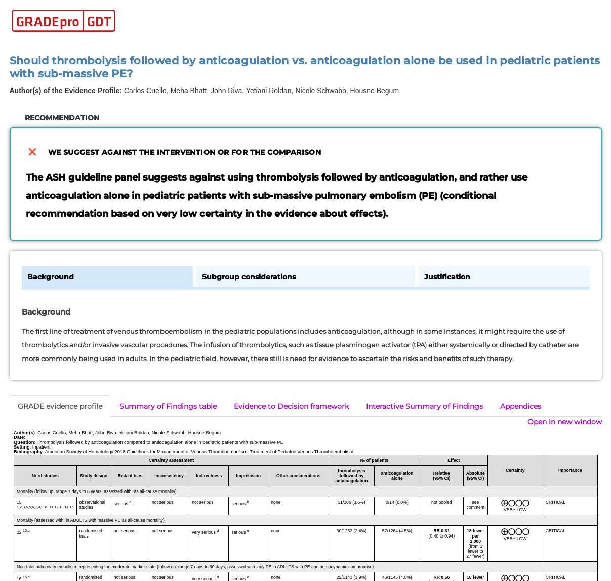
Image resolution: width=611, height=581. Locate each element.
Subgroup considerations (249, 276)
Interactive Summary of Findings (424, 406)
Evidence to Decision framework (291, 406)
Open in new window (564, 421)
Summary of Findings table (168, 406)
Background (50, 276)
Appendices (520, 406)
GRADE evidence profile (60, 406)
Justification (447, 276)
